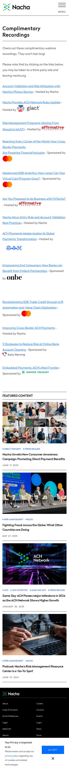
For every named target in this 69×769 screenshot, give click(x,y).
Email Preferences (10, 716)
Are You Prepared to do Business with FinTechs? (34, 198)
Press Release (32, 449)
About (5, 703)
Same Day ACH (39, 590)
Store (38, 735)
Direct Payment (12, 449)
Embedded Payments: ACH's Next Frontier (30, 367)
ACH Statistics (20, 590)
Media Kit (6, 728)
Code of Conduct (10, 709)
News (38, 728)
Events (39, 716)
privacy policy (12, 755)
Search (5, 735)
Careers (39, 703)
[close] (53, 758)
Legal (4, 722)
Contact (40, 709)
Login (39, 722)
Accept (53, 749)
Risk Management (13, 519)
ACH (6, 590)
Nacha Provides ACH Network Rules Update (31, 102)
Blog (30, 519)
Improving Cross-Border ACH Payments (28, 328)
